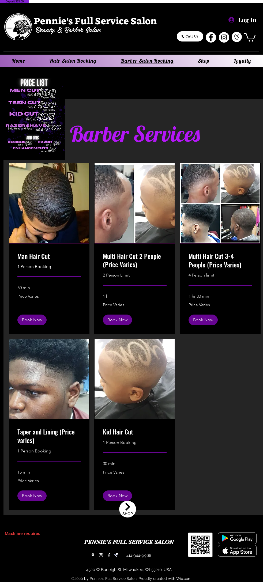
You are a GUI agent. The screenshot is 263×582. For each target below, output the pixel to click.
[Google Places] (93, 555)
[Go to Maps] (237, 37)
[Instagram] (224, 37)
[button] (250, 36)
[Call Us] (190, 36)
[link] (49, 256)
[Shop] (127, 509)
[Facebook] (211, 37)
